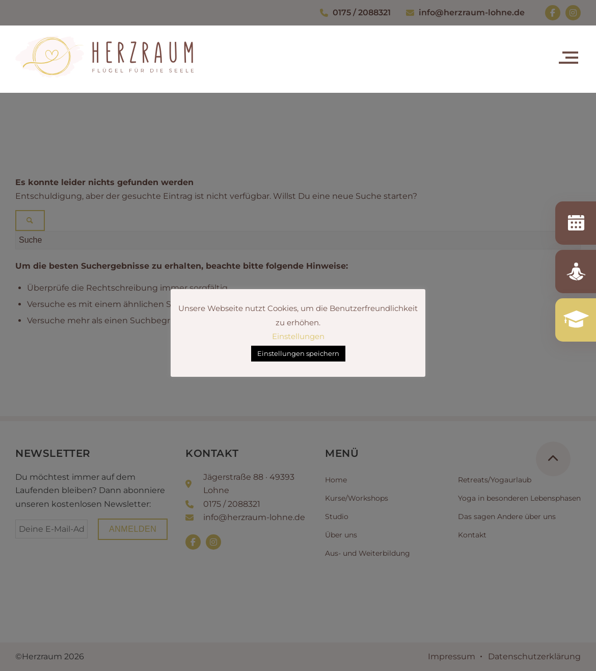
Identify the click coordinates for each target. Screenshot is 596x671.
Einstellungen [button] (298, 336)
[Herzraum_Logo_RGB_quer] (104, 70)
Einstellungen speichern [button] (298, 353)
